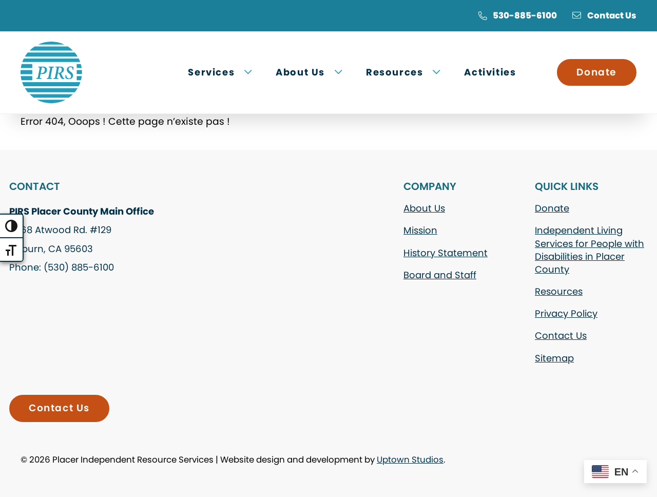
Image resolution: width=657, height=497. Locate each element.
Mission (420, 230)
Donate (596, 72)
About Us (424, 208)
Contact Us (604, 15)
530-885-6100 (517, 15)
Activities (490, 72)
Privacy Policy (566, 313)
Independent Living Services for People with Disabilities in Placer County (589, 250)
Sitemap (554, 358)
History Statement (445, 252)
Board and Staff (439, 275)
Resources (559, 291)
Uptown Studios (410, 459)
